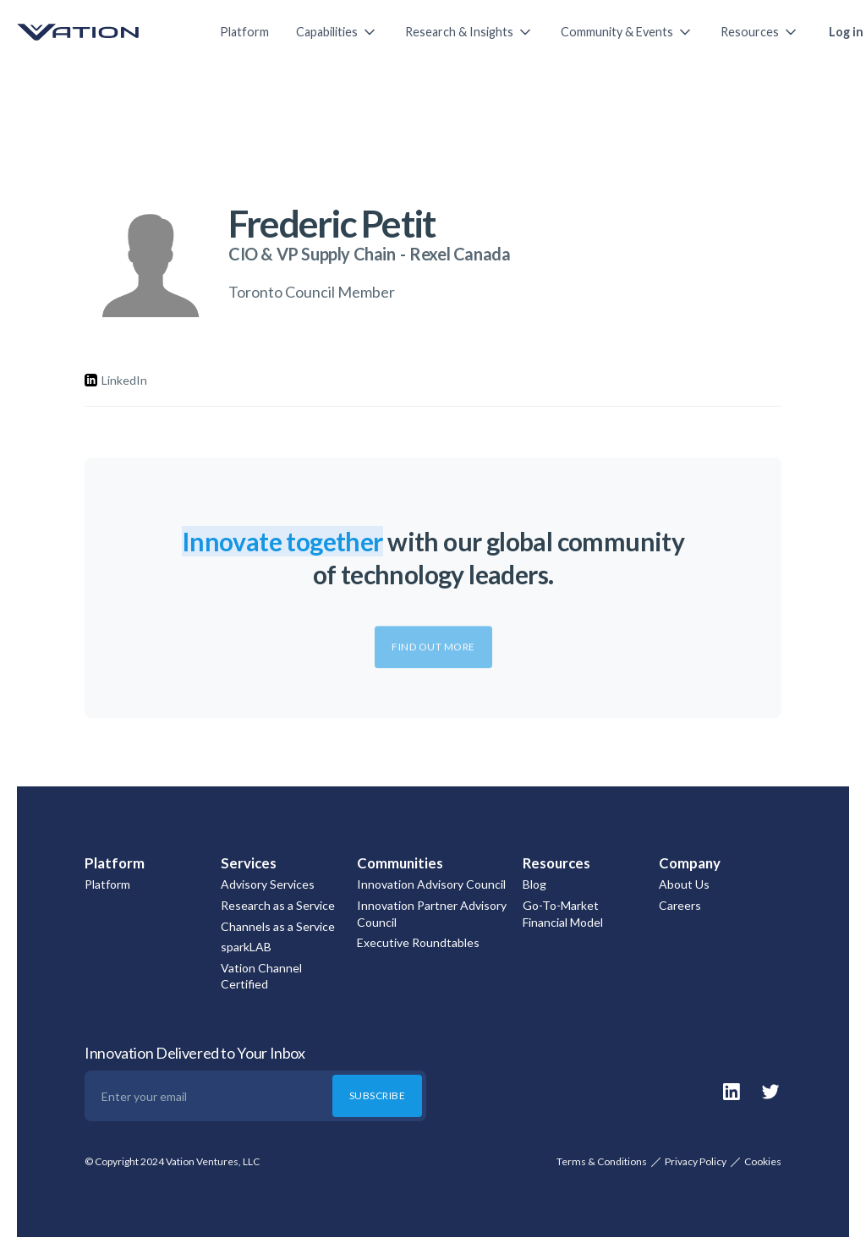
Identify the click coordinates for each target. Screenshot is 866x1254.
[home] (101, 32)
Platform (244, 32)
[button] (337, 32)
